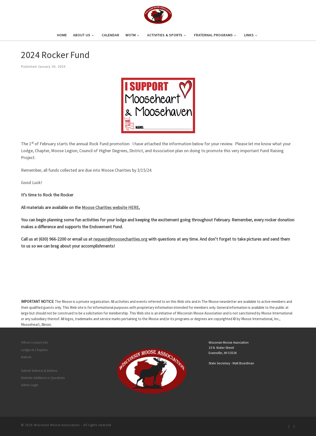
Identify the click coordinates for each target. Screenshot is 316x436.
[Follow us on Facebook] (294, 426)
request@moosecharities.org (120, 239)
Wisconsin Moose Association (57, 425)
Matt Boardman (243, 363)
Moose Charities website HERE (110, 207)
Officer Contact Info (34, 342)
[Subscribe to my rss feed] (289, 426)
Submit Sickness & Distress (39, 371)
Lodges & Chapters (34, 350)
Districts (26, 357)
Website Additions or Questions (43, 378)
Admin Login (29, 385)
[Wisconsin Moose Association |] (158, 14)
